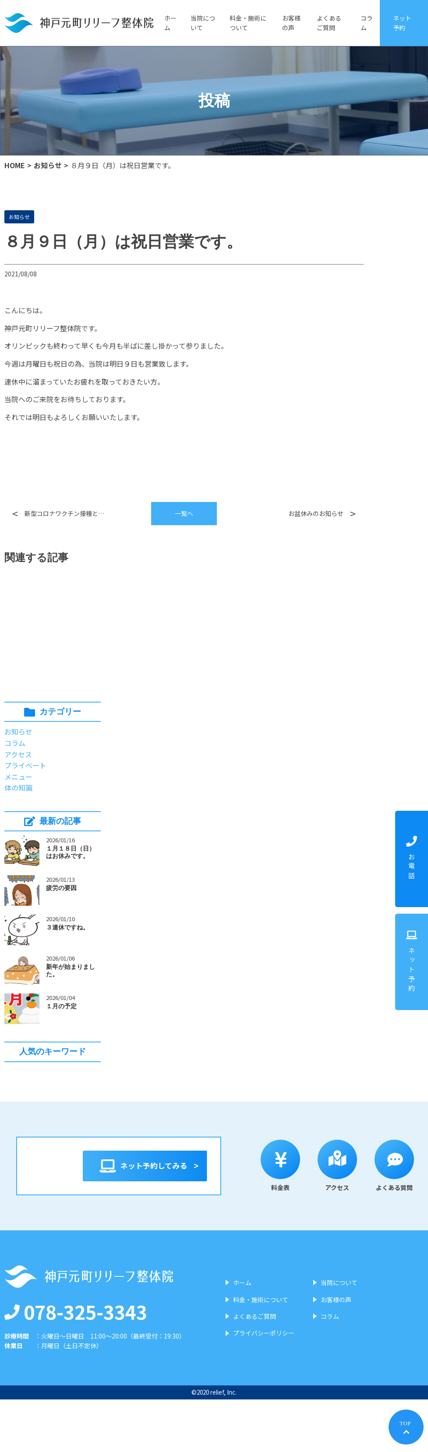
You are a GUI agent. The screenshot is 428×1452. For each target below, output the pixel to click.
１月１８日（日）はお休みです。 (70, 852)
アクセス (18, 754)
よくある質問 (271, 1221)
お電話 (411, 858)
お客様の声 (291, 23)
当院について (203, 23)
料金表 (157, 1221)
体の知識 (18, 787)
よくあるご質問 (329, 23)
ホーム (170, 23)
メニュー (18, 776)
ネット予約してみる (230, 1166)
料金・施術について (248, 23)
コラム (367, 23)
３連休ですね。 (67, 927)
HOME (14, 165)
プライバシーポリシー (263, 1385)
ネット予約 (402, 23)
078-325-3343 (75, 1364)
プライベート (25, 765)
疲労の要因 (61, 887)
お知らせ (48, 165)
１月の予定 (61, 1006)
